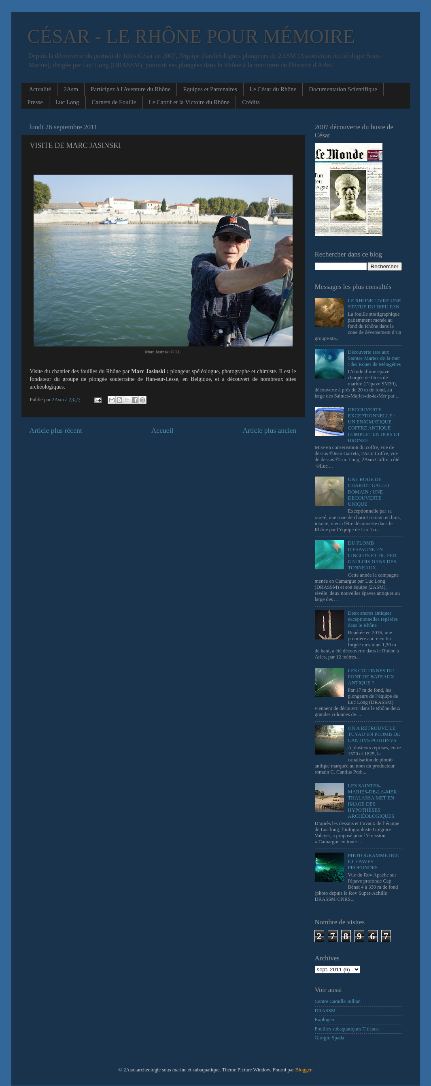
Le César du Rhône (273, 89)
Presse (35, 102)
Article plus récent (56, 430)
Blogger (303, 1070)
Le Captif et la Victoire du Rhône (189, 102)
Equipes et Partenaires (210, 89)
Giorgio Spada (329, 1038)
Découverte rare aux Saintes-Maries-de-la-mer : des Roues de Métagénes (374, 358)
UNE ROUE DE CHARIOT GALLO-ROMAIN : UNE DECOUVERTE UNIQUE (369, 492)
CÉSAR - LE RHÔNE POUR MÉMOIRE (191, 36)
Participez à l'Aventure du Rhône (130, 89)
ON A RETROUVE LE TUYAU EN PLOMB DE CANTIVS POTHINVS (374, 734)
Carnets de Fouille (114, 102)
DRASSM (325, 1010)
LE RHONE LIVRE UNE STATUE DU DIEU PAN (374, 304)
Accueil (162, 430)
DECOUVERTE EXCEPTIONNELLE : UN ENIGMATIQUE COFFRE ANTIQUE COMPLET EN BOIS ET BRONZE (374, 425)
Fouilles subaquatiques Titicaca (347, 1029)
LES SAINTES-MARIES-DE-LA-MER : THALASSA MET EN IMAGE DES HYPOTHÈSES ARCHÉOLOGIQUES (374, 801)
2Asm (71, 89)
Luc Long (67, 102)
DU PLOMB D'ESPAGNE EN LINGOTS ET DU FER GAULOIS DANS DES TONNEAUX (372, 555)
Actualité (40, 89)
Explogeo (324, 1019)
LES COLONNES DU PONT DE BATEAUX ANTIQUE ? (371, 677)
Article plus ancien (269, 430)
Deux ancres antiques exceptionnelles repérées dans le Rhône (373, 619)
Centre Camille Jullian (338, 1001)
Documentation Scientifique (343, 89)
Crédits (250, 102)
